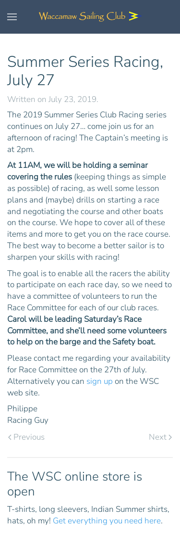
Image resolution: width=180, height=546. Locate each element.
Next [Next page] (160, 437)
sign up (99, 381)
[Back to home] (90, 17)
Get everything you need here (107, 520)
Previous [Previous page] (26, 437)
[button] (12, 17)
